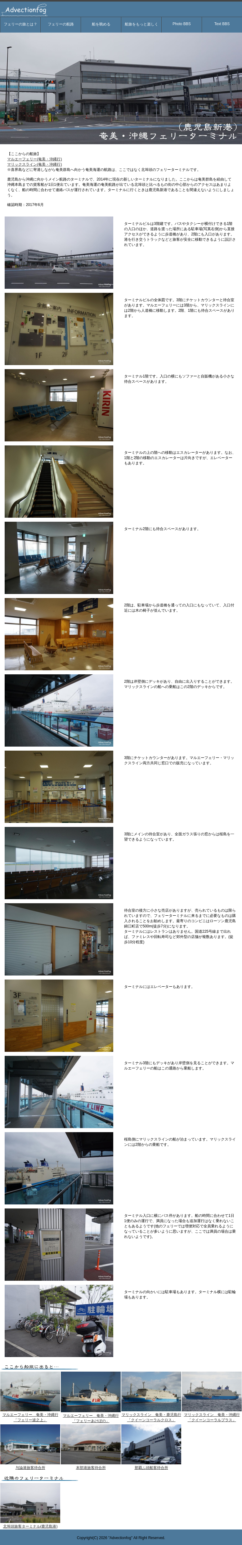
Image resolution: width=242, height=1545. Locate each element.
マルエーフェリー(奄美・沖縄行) (34, 159)
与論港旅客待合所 (30, 1468)
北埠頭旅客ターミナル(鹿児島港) (30, 1526)
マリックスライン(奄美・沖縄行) (34, 164)
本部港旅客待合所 (91, 1468)
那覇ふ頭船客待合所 (151, 1468)
